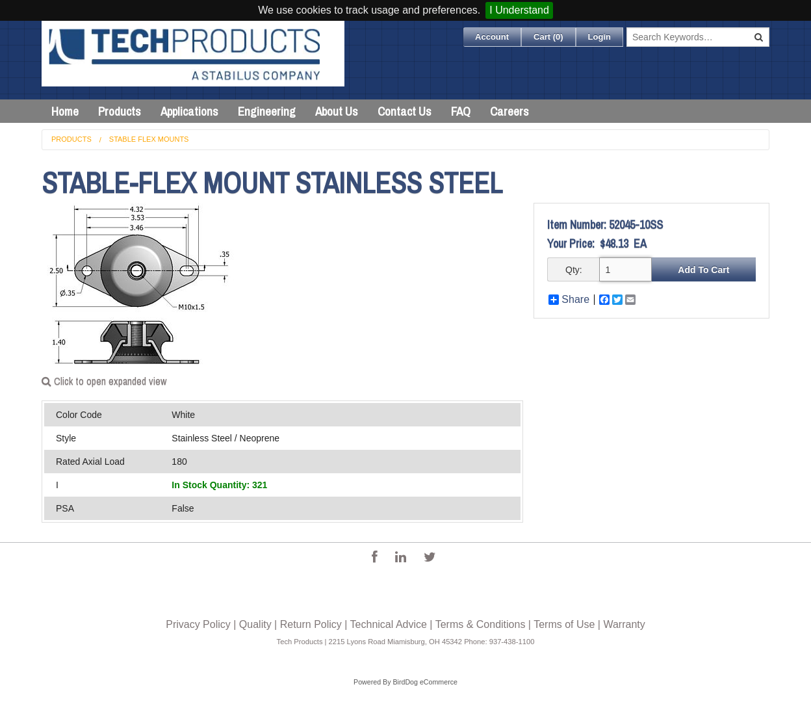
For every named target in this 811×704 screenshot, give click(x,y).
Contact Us (404, 111)
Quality (255, 624)
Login (599, 37)
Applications (189, 111)
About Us (336, 111)
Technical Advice (388, 624)
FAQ (460, 111)
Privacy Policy (198, 624)
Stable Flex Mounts (149, 139)
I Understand (519, 10)
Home (65, 111)
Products (119, 111)
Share (568, 299)
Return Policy (311, 624)
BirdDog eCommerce (425, 682)
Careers (509, 111)
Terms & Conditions (480, 624)
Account (492, 37)
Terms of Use (564, 624)
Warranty (624, 624)
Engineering (267, 111)
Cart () (548, 37)
